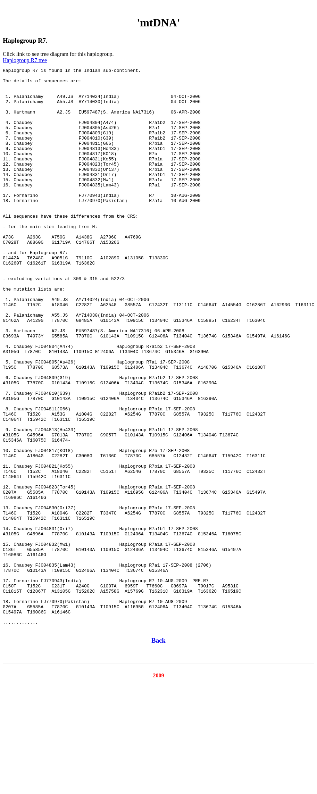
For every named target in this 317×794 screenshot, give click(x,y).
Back (158, 753)
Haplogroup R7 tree (25, 60)
